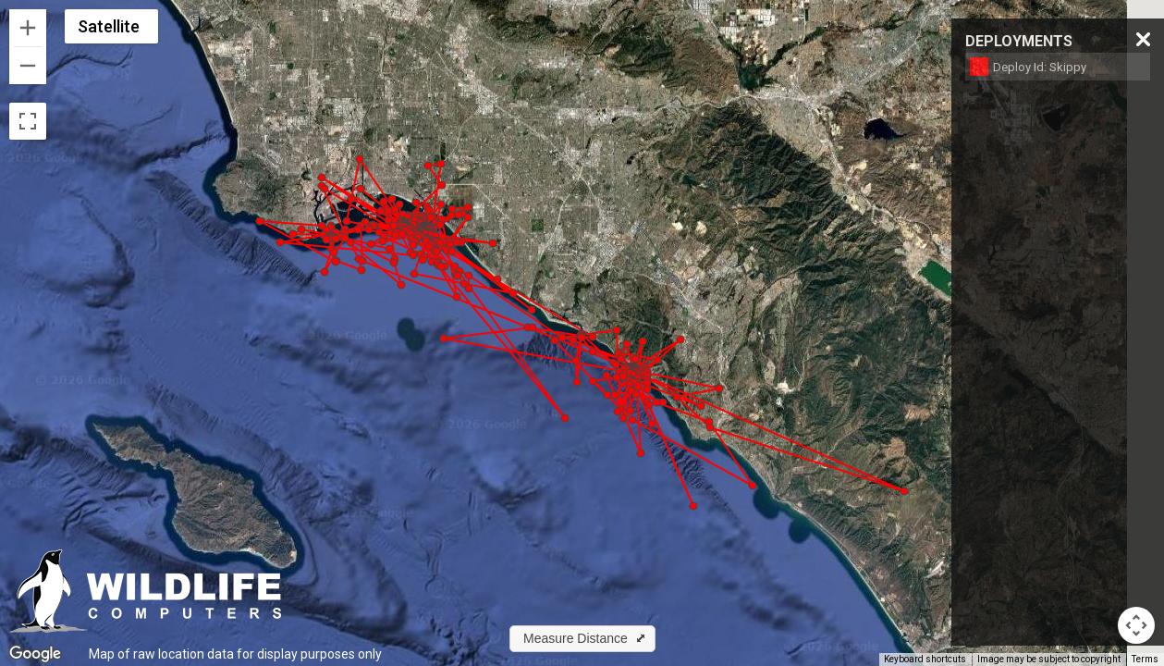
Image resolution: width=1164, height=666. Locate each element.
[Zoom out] (27, 65)
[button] (657, 359)
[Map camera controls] (1136, 625)
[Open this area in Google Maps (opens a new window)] (35, 654)
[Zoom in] (27, 27)
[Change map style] (111, 26)
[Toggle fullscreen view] (27, 121)
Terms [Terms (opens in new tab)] (1145, 659)
